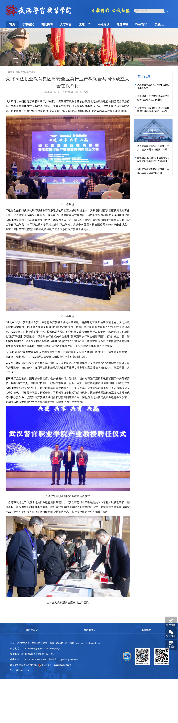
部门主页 (32, 630)
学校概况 (28, 24)
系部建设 (103, 24)
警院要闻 (47, 24)
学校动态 (31, 72)
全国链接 (148, 630)
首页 (14, 24)
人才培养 (66, 24)
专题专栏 (122, 24)
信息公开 (160, 24)
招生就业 (141, 24)
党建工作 (84, 24)
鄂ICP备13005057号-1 (22, 670)
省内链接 (90, 630)
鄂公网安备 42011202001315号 (54, 665)
